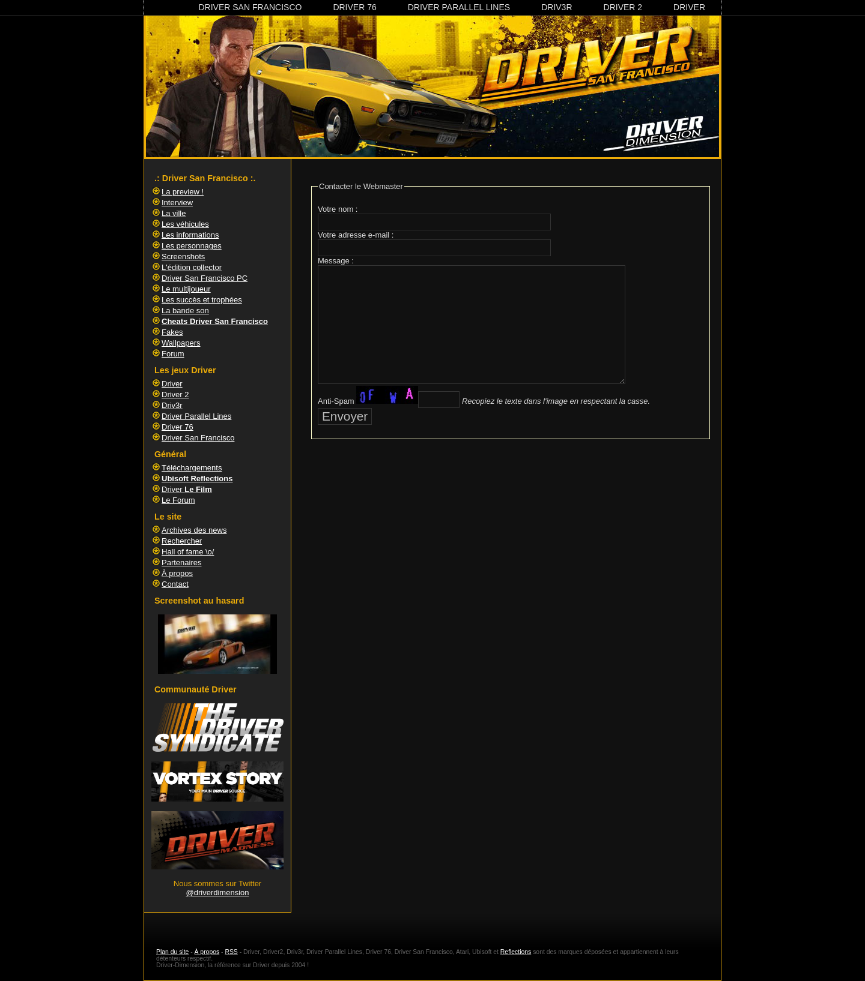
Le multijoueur (186, 288)
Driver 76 (354, 7)
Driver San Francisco (250, 7)
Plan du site (172, 952)
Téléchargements (192, 467)
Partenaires (181, 562)
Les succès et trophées (202, 299)
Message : (336, 260)
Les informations (190, 234)
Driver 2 (623, 7)
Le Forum (178, 500)
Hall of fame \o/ (188, 551)
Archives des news (194, 530)
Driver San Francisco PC (204, 278)
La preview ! (183, 191)
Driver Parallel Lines (459, 7)
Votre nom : (337, 209)
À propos (177, 573)
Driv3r (556, 7)
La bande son (185, 310)
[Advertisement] (510, 481)
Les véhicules (185, 224)
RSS (231, 952)
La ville (174, 213)
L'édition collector (192, 267)
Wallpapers (181, 342)
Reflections (515, 952)
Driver (689, 7)
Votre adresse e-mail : (355, 234)
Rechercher (182, 540)
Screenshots (183, 256)
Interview (177, 202)
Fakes (172, 332)
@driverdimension (217, 892)
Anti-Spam (336, 401)
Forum (173, 353)
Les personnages (192, 245)
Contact (175, 584)
